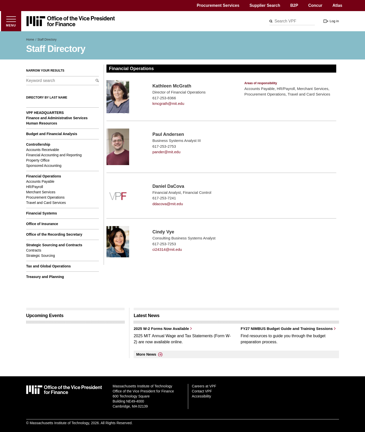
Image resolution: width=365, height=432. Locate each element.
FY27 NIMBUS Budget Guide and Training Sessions (287, 328)
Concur (315, 5)
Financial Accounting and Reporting (54, 155)
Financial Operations (43, 176)
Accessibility (201, 396)
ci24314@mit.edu (167, 249)
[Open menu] (11, 21)
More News (146, 354)
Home (30, 39)
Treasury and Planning (45, 277)
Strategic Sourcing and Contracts (54, 245)
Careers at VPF (204, 386)
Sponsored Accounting (44, 166)
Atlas (337, 5)
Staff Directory (47, 39)
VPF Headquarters (45, 113)
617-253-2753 (164, 146)
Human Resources (41, 123)
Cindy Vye (163, 231)
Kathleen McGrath (171, 85)
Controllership (38, 144)
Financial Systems (41, 213)
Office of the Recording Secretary (54, 234)
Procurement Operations (45, 197)
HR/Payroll (34, 187)
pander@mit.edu (166, 152)
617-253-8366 (164, 98)
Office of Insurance (42, 224)
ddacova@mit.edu (167, 204)
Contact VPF (202, 391)
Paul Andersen (168, 134)
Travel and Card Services (46, 203)
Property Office (38, 160)
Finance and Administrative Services (57, 118)
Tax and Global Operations (48, 266)
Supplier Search (264, 5)
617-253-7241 (164, 198)
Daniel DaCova (168, 186)
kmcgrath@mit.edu (168, 103)
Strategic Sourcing (40, 256)
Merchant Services (40, 192)
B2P (294, 5)
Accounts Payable (40, 181)
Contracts (33, 250)
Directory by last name (46, 97)
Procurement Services (218, 5)
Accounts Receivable (42, 150)
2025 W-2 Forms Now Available (161, 328)
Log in (334, 21)
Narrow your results (45, 70)
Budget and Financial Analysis (51, 134)
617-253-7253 (164, 244)
